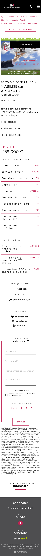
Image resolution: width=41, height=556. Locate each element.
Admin (36, 546)
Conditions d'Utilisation (31, 472)
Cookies (30, 548)
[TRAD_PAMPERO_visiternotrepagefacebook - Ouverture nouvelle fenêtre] (20, 523)
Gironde (4, 20)
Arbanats (14, 20)
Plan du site (17, 546)
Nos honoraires (7, 546)
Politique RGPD (22, 548)
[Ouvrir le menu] (38, 6)
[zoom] (20, 74)
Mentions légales (27, 546)
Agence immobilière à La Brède (14, 17)
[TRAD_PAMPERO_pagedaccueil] (12, 7)
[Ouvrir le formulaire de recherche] (32, 6)
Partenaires (11, 548)
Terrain (23, 20)
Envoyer (28, 422)
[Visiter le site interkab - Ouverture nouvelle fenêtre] (20, 538)
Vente (32, 17)
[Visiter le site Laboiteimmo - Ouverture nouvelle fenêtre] (20, 552)
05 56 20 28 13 (27, 408)
